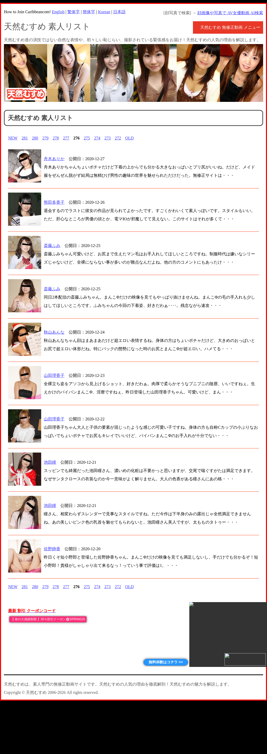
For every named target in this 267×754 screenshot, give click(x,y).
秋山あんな (54, 332)
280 (35, 138)
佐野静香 (52, 549)
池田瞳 (50, 462)
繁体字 (73, 12)
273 (107, 138)
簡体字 (89, 12)
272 (118, 138)
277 (66, 138)
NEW (12, 138)
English (58, 12)
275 (87, 138)
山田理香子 (54, 375)
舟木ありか (54, 159)
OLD (129, 138)
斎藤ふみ (52, 245)
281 (24, 138)
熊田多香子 (54, 202)
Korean (104, 12)
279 (45, 138)
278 (56, 138)
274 (97, 138)
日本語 (119, 12)
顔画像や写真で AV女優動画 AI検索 (230, 13)
